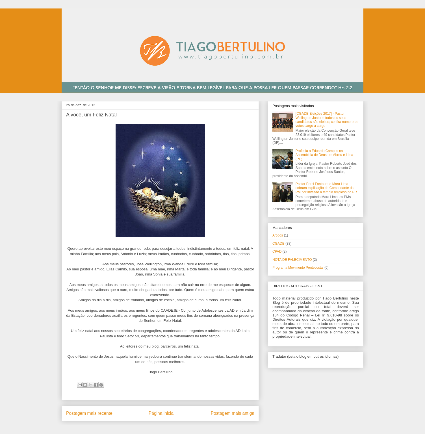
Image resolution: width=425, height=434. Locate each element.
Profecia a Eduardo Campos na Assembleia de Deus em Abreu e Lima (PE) (324, 155)
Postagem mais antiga (232, 413)
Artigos (277, 235)
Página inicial (162, 413)
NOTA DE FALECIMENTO (292, 260)
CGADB (278, 244)
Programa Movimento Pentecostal (298, 268)
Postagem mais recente (89, 413)
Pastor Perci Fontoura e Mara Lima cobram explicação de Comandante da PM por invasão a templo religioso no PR (326, 188)
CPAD (276, 251)
